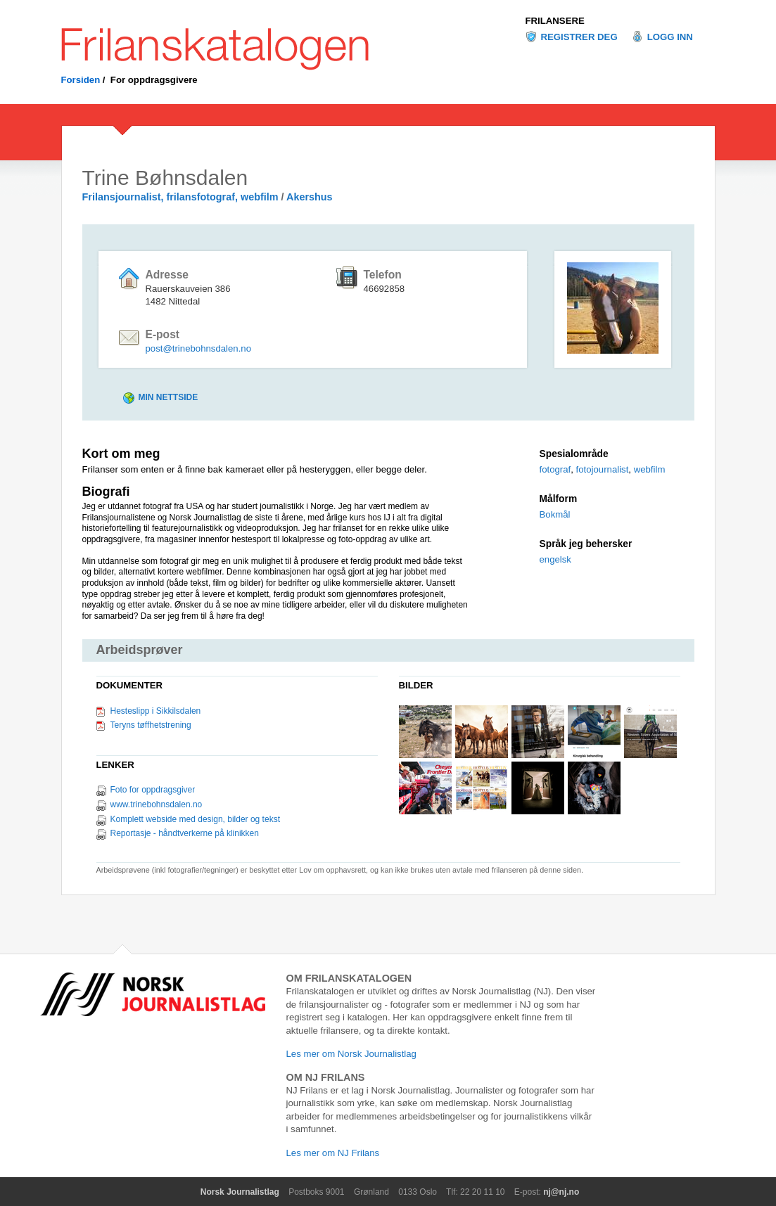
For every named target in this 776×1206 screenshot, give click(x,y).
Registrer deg (579, 37)
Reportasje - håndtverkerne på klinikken (184, 833)
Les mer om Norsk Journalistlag (351, 1053)
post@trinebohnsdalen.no (199, 348)
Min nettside (168, 397)
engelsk (555, 559)
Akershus (309, 197)
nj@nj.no (561, 1192)
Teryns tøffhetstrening (150, 725)
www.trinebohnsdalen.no (156, 804)
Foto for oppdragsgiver (153, 790)
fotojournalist (602, 469)
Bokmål (555, 514)
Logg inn (670, 37)
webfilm (650, 469)
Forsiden (81, 80)
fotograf (555, 469)
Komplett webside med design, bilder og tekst (195, 819)
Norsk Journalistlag (240, 1192)
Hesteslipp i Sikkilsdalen (155, 711)
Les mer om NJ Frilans (333, 1153)
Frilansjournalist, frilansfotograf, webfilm (180, 197)
